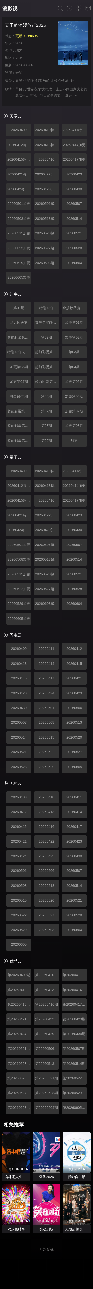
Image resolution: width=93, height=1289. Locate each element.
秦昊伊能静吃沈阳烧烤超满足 (47, 322)
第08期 (46, 426)
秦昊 (18, 80)
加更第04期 (19, 382)
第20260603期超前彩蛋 (19, 1108)
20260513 (74, 722)
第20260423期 (74, 1019)
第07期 (46, 411)
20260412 (74, 649)
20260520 (74, 737)
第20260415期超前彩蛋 (19, 1004)
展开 (71, 95)
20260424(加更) (19, 189)
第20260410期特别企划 (47, 975)
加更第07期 (74, 411)
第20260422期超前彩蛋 (47, 1019)
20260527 (74, 752)
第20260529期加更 (75, 1093)
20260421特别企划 (19, 174)
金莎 (54, 80)
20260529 (46, 767)
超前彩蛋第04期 (47, 382)
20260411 (46, 649)
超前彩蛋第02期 (47, 352)
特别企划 (46, 308)
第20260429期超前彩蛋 (47, 1034)
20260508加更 (19, 219)
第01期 (18, 308)
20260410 (46, 797)
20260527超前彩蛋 (47, 248)
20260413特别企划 (47, 145)
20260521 (74, 233)
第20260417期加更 (75, 1004)
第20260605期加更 (75, 1108)
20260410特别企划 (47, 130)
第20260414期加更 (75, 990)
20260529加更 (19, 263)
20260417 (46, 678)
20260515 (46, 737)
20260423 (74, 174)
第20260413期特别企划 (47, 990)
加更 (74, 441)
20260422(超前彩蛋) (47, 174)
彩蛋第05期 (19, 396)
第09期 (46, 441)
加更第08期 (74, 426)
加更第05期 (74, 382)
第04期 (74, 367)
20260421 (74, 678)
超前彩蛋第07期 (19, 426)
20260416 (46, 159)
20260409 (19, 130)
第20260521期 (46, 1078)
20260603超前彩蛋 (47, 263)
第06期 (46, 396)
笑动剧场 (46, 1229)
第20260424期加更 (19, 1034)
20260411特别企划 (75, 130)
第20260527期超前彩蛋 (19, 1093)
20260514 (74, 219)
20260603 (46, 930)
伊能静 (28, 80)
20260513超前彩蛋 (47, 219)
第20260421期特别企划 (19, 1019)
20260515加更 (19, 233)
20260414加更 (74, 145)
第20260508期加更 (19, 1064)
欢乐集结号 (16, 1229)
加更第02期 (74, 337)
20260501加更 (19, 204)
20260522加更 (19, 248)
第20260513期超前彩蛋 (47, 1064)
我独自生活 (76, 1177)
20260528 (74, 248)
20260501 (46, 708)
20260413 (19, 664)
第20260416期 (46, 1004)
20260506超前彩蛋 (47, 204)
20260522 (46, 752)
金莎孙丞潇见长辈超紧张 (75, 308)
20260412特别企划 (19, 145)
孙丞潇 (63, 80)
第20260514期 (74, 1064)
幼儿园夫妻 (19, 322)
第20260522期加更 (75, 1078)
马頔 (46, 80)
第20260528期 (46, 1093)
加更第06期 (74, 396)
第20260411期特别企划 (75, 975)
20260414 (46, 664)
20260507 (74, 204)
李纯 (38, 80)
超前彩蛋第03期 (47, 367)
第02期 (46, 337)
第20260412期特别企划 (19, 990)
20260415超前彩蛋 (19, 159)
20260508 (46, 722)
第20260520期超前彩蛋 (19, 1078)
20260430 (74, 189)
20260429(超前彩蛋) (47, 189)
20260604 (74, 263)
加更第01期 (74, 322)
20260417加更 (74, 159)
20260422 (46, 841)
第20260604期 (46, 1108)
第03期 (74, 352)
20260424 (46, 693)
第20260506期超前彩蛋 (47, 1049)
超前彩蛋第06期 (19, 411)
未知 (18, 72)
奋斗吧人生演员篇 (19, 1177)
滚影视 (9, 8)
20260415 (74, 664)
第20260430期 (74, 1034)
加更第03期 (19, 367)
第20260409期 (19, 975)
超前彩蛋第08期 (19, 441)
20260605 (74, 767)
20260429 (74, 693)
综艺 (18, 50)
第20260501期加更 (19, 1049)
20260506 (74, 708)
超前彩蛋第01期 (19, 337)
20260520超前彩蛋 (47, 233)
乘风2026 (46, 1177)
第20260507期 (74, 1049)
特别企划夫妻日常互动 (19, 352)
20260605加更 (19, 277)
